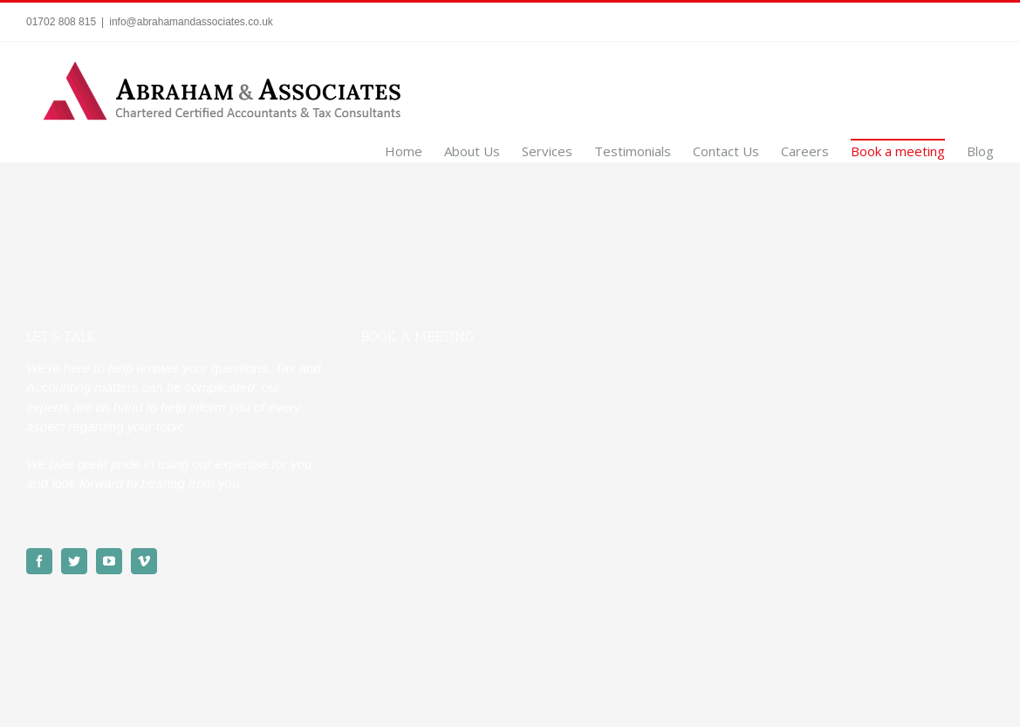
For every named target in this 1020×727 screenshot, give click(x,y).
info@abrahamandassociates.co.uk (191, 22)
